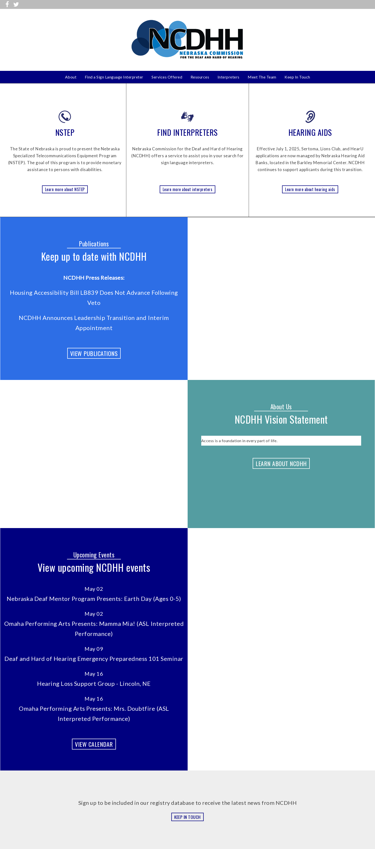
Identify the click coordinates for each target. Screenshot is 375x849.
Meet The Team (262, 77)
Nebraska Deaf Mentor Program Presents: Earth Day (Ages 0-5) (94, 598)
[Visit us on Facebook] (7, 4)
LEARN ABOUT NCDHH (281, 463)
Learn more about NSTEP (65, 189)
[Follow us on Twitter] (16, 4)
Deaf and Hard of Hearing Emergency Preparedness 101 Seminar (93, 658)
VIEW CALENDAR (94, 744)
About (71, 77)
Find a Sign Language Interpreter (114, 77)
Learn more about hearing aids (310, 189)
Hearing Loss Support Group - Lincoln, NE (94, 683)
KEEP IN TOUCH (187, 817)
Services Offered (167, 77)
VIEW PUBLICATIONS (94, 353)
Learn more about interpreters (188, 189)
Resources (200, 77)
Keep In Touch (297, 77)
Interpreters (229, 77)
